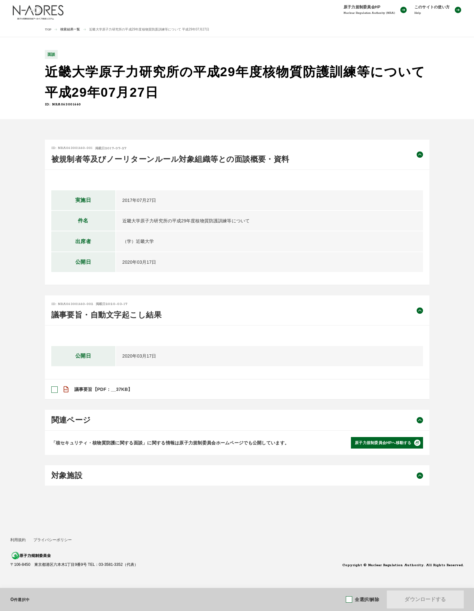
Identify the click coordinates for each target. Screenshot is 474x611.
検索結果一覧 (70, 29)
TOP (48, 29)
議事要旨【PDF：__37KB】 (103, 389)
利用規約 (18, 540)
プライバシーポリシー (52, 540)
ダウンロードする (425, 599)
